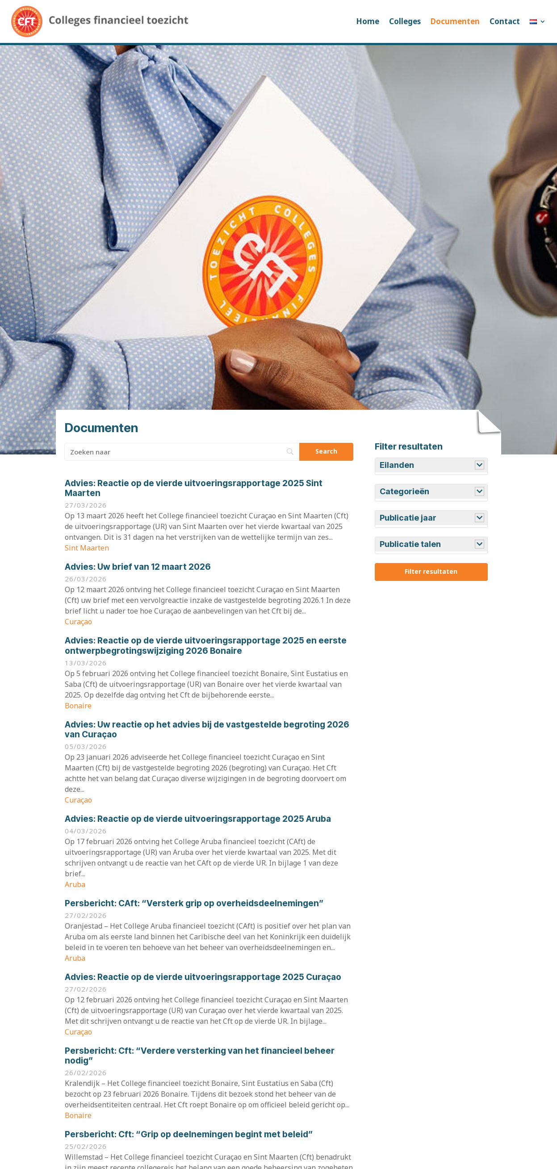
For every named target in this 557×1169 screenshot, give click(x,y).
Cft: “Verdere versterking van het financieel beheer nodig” (200, 1056)
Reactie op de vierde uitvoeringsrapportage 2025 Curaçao (203, 977)
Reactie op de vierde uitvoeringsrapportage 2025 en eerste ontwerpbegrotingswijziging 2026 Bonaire (206, 645)
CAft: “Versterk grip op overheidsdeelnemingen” (194, 903)
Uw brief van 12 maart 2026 (138, 567)
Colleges (405, 21)
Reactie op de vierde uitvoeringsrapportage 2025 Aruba (198, 819)
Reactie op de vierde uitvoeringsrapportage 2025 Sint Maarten (193, 488)
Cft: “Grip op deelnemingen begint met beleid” (189, 1134)
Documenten (455, 21)
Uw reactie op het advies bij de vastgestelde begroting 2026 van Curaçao (207, 729)
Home (367, 21)
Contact (505, 21)
